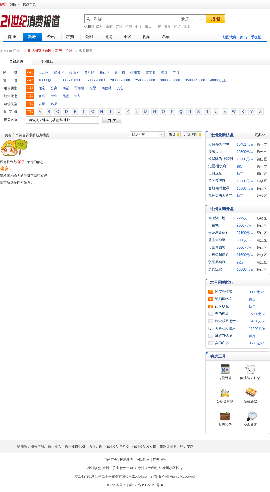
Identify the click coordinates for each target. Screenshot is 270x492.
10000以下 (47, 80)
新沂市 (120, 72)
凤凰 (187, 27)
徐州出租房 (128, 468)
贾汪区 (89, 72)
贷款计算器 (168, 446)
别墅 (93, 88)
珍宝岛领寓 (216, 247)
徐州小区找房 (172, 468)
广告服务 (159, 460)
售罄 (77, 96)
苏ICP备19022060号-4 (146, 485)
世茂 (157, 27)
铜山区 (105, 72)
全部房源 (16, 61)
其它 (120, 88)
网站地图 (127, 460)
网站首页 (110, 460)
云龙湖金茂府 (218, 233)
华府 (109, 27)
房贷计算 (225, 378)
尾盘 (65, 96)
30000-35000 (170, 80)
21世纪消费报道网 (37, 51)
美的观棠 (215, 269)
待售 (54, 96)
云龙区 (44, 72)
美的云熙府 (216, 181)
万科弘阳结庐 (218, 255)
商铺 (243, 37)
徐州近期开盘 (222, 208)
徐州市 (71, 51)
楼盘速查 (250, 425)
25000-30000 (145, 80)
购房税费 (225, 425)
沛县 (164, 72)
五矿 (167, 27)
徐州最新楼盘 (222, 135)
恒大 (148, 27)
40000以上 (218, 80)
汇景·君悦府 (217, 166)
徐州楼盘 (54, 446)
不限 (30, 72)
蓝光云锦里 (216, 240)
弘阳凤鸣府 (216, 262)
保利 (99, 27)
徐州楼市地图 (75, 446)
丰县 (176, 72)
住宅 (42, 88)
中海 (138, 27)
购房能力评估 (250, 378)
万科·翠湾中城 (219, 144)
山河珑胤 (215, 173)
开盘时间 (190, 134)
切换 (13, 4)
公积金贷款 (225, 401)
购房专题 (187, 446)
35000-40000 (195, 80)
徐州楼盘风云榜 (144, 446)
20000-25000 (120, 80)
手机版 (256, 37)
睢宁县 (151, 72)
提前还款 (250, 401)
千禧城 (213, 225)
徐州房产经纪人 (149, 468)
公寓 (54, 88)
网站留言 (143, 460)
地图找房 (229, 37)
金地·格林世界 (219, 188)
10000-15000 (70, 80)
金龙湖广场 (216, 218)
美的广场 (222, 343)
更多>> (260, 135)
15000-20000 (95, 80)
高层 (54, 104)
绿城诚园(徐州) (226, 321)
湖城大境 (215, 151)
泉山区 (74, 72)
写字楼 (79, 88)
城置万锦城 (223, 336)
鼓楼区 (59, 72)
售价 (172, 134)
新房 (59, 51)
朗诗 (177, 27)
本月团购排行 (222, 282)
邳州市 (135, 72)
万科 (119, 27)
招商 (128, 27)
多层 (42, 104)
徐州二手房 (110, 468)
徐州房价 (95, 446)
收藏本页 (29, 4)
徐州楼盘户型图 (117, 446)
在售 (42, 96)
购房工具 (218, 356)
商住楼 (107, 88)
